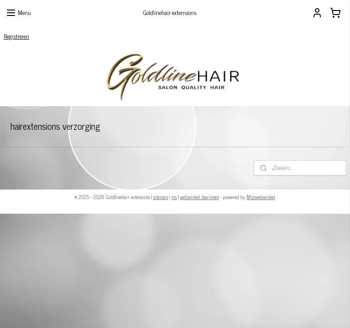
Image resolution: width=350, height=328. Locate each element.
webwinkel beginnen (199, 197)
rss (174, 197)
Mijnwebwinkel (261, 197)
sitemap (160, 197)
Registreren (16, 36)
